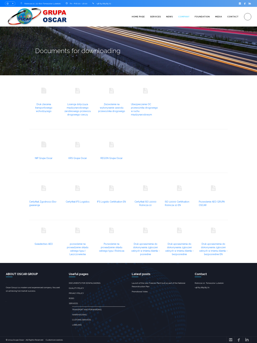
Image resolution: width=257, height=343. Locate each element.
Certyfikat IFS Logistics (77, 201)
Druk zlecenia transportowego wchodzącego (43, 107)
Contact (232, 17)
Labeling (77, 325)
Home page (136, 17)
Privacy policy (76, 293)
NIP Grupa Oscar (43, 158)
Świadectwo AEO (44, 244)
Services (153, 17)
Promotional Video (140, 291)
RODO (71, 298)
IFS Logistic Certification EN (111, 201)
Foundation (201, 17)
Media (218, 17)
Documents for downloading (84, 283)
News (168, 17)
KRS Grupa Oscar (78, 158)
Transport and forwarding (87, 309)
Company (182, 17)
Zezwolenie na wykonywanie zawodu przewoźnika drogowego (111, 107)
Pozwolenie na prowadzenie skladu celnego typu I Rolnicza (111, 247)
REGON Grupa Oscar (111, 158)
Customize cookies (54, 340)
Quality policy (76, 288)
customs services (81, 320)
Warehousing (79, 315)
